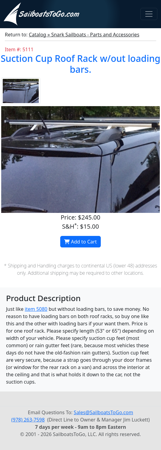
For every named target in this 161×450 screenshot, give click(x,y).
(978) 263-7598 (27, 419)
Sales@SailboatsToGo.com (103, 412)
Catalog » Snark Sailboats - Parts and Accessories (84, 34)
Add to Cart (80, 241)
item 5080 (36, 309)
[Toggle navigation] (148, 14)
